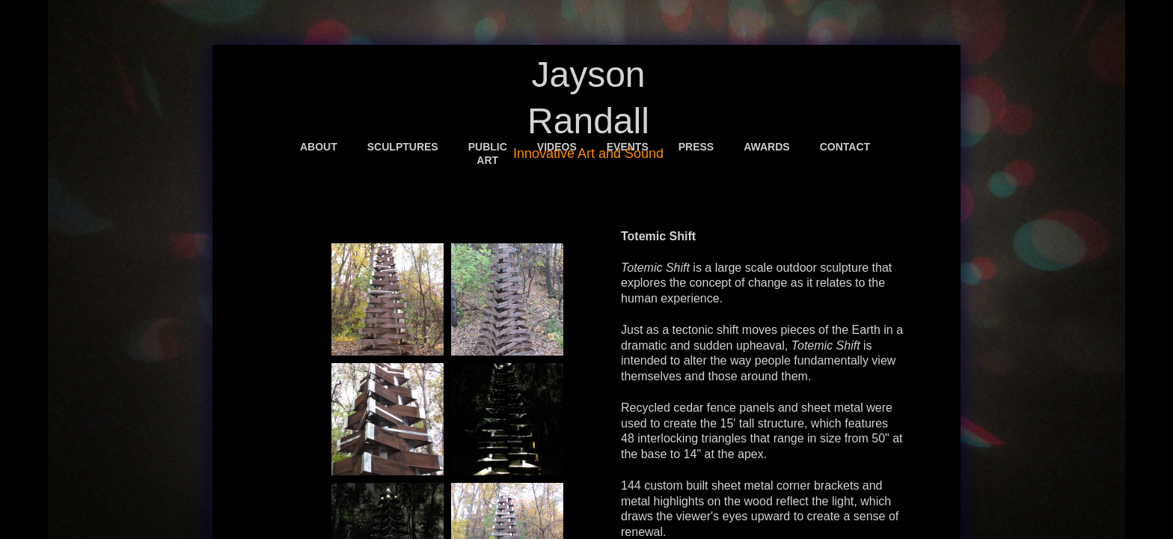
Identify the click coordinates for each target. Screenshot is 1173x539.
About (318, 147)
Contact (845, 147)
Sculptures (402, 147)
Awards (766, 147)
